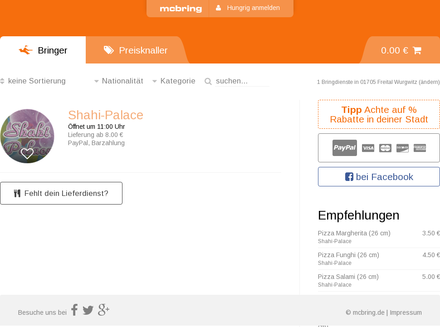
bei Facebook (379, 176)
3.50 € (431, 233)
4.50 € (431, 255)
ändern (429, 82)
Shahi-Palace (105, 115)
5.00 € (431, 276)
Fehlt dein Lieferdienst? (61, 193)
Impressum (406, 312)
